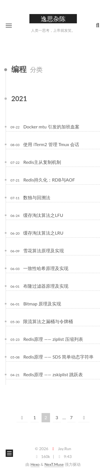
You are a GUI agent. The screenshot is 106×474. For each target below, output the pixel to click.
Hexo (35, 464)
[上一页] (22, 417)
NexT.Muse (54, 464)
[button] (9, 25)
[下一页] (84, 417)
